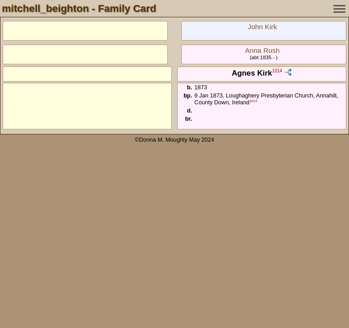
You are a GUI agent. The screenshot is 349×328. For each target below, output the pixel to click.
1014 (277, 71)
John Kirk (262, 27)
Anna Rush (262, 50)
